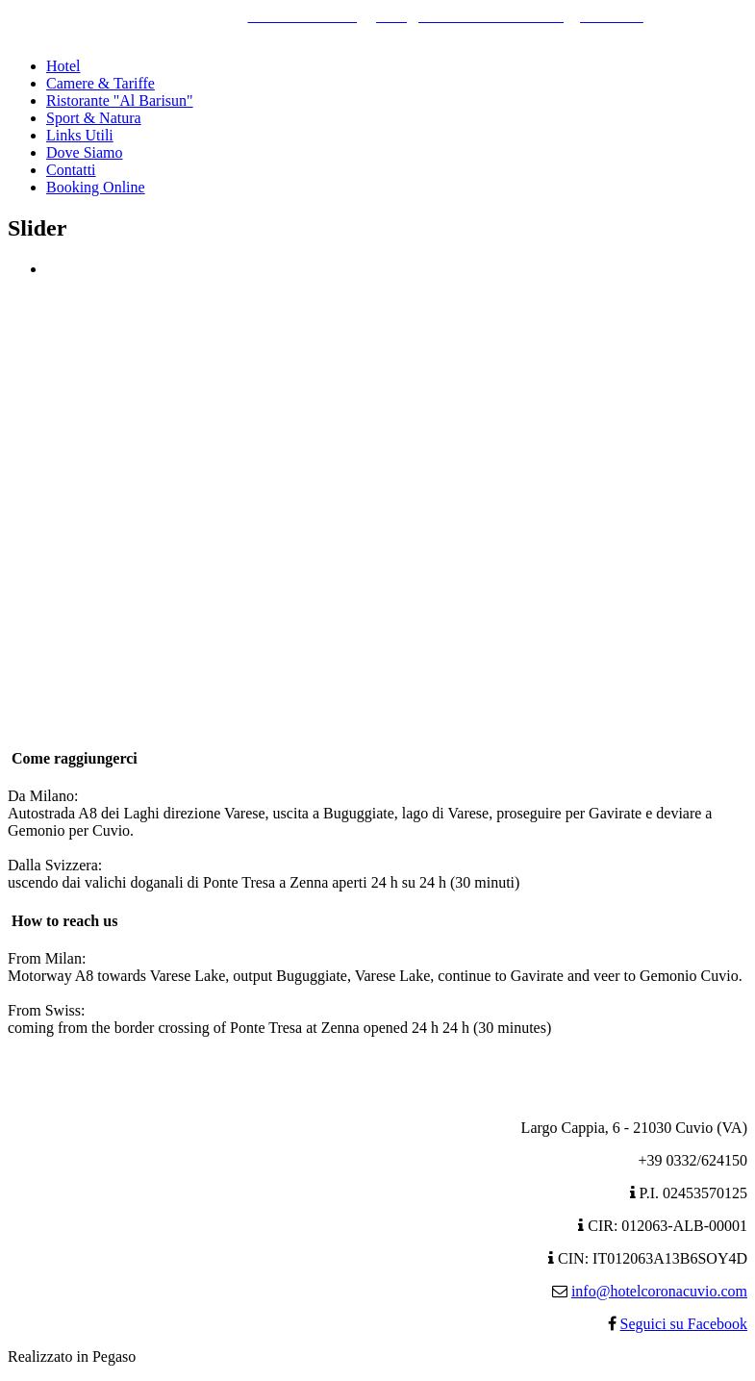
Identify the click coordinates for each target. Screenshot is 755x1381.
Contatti (71, 170)
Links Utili (79, 135)
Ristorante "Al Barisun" (119, 100)
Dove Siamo (84, 152)
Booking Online (95, 187)
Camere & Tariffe (100, 83)
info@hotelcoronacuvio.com (659, 1291)
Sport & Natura (93, 118)
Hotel (63, 66)
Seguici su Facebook (683, 1324)
